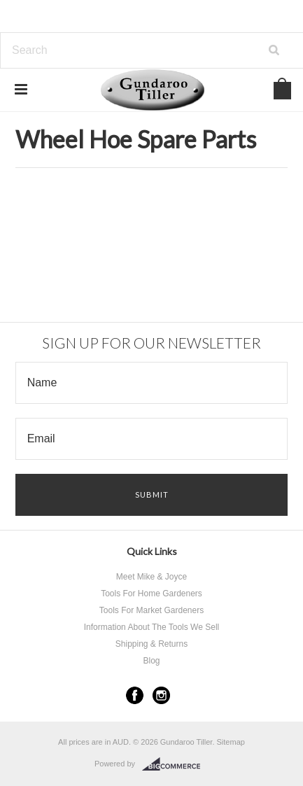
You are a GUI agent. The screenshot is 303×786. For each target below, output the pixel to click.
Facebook (134, 695)
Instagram (161, 695)
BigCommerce (175, 764)
